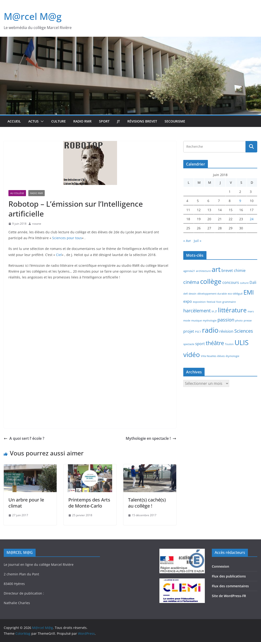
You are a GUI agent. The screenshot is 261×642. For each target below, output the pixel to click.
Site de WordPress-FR (229, 596)
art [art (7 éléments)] (216, 269)
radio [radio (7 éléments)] (210, 330)
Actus (33, 121)
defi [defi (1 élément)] (185, 293)
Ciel (59, 254)
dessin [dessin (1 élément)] (192, 293)
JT (118, 121)
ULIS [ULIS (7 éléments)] (242, 342)
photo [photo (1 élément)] (239, 320)
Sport (104, 121)
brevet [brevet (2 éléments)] (227, 270)
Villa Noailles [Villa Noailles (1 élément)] (208, 356)
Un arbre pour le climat (26, 503)
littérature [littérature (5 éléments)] (232, 310)
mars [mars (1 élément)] (251, 311)
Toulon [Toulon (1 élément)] (229, 344)
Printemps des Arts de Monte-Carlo (89, 503)
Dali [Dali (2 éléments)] (253, 282)
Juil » (197, 240)
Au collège (17, 193)
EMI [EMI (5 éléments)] (248, 292)
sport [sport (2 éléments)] (200, 343)
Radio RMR (82, 121)
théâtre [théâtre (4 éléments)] (215, 343)
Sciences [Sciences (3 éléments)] (243, 331)
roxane (36, 224)
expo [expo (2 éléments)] (187, 301)
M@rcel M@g (33, 16)
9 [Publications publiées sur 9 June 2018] (240, 200)
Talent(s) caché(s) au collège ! (147, 503)
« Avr (187, 240)
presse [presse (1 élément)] (248, 320)
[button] (41, 121)
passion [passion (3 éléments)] (225, 320)
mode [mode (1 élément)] (186, 320)
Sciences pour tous (67, 238)
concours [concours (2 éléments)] (230, 282)
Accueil (14, 121)
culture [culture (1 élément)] (244, 283)
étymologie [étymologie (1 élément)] (232, 356)
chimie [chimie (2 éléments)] (240, 270)
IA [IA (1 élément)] (213, 311)
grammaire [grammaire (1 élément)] (229, 301)
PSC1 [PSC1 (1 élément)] (198, 331)
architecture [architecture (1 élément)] (203, 271)
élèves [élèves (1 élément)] (221, 356)
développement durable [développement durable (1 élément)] (212, 293)
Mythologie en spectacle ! (151, 438)
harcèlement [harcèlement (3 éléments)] (197, 310)
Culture (58, 121)
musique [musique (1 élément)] (196, 320)
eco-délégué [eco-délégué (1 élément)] (235, 293)
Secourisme (175, 121)
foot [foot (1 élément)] (218, 301)
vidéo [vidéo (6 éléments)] (191, 354)
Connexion (220, 566)
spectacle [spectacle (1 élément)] (188, 344)
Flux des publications (229, 576)
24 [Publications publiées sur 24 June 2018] (252, 219)
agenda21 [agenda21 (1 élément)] (189, 271)
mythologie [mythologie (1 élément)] (210, 320)
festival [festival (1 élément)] (211, 301)
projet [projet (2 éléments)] (188, 331)
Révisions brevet (142, 121)
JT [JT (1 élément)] (216, 311)
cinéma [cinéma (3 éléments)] (191, 282)
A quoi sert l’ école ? (24, 438)
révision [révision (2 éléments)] (226, 331)
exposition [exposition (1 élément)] (199, 301)
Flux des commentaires (230, 586)
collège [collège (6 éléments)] (210, 281)
